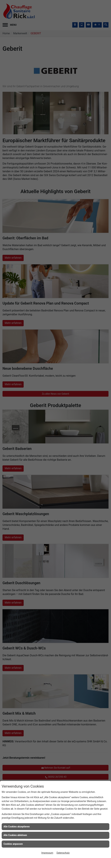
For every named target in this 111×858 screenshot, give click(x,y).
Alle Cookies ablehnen (15, 835)
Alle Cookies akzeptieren (17, 826)
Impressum (47, 852)
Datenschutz (63, 852)
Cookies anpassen (13, 844)
